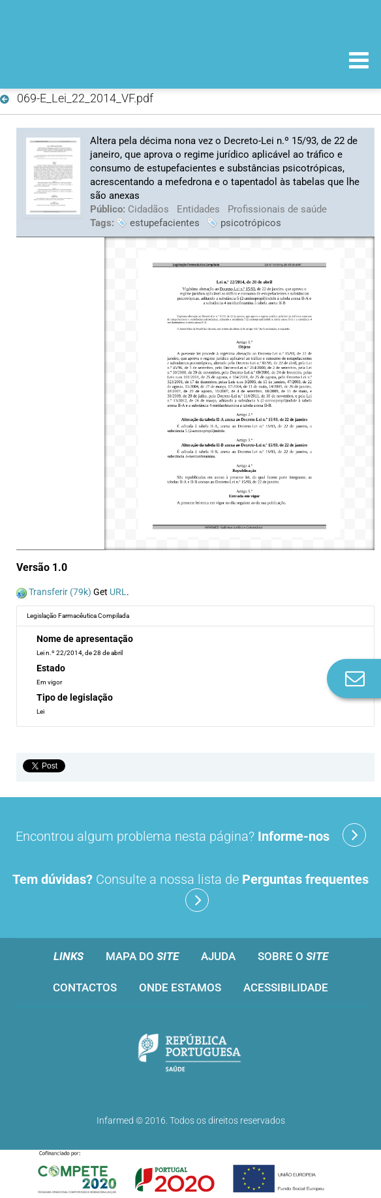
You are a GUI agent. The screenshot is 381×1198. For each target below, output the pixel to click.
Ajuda (218, 956)
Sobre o (293, 956)
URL (118, 592)
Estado (51, 668)
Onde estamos (180, 987)
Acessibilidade (285, 987)
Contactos (85, 987)
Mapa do (142, 956)
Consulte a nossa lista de (190, 891)
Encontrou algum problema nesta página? (191, 835)
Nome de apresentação (85, 639)
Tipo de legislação (75, 697)
